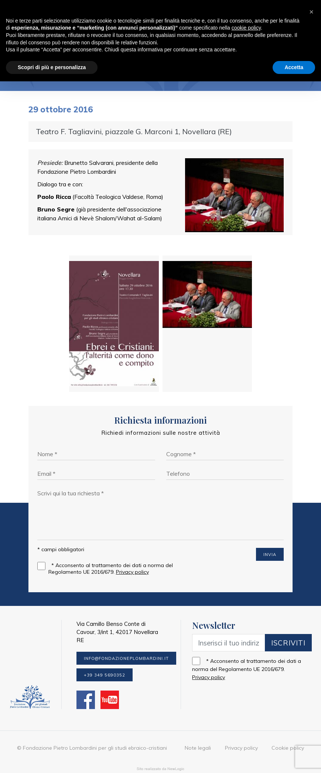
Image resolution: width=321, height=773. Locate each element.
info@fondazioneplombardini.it (126, 643)
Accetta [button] (293, 71)
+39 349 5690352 (104, 660)
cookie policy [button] (246, 31)
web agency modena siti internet (160, 756)
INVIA (270, 537)
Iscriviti (288, 628)
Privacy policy (132, 555)
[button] (311, 12)
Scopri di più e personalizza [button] (52, 71)
